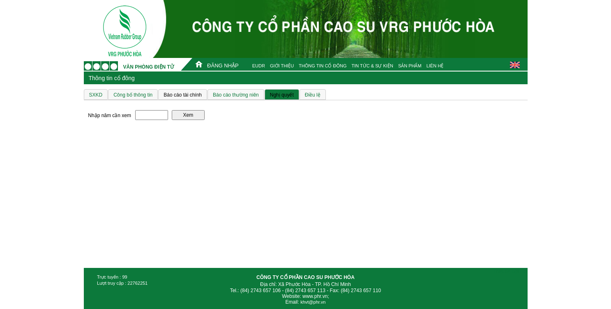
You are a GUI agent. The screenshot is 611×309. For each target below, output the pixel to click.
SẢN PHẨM (410, 65)
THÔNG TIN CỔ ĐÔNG (322, 65)
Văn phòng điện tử (148, 67)
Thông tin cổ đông (112, 78)
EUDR (258, 65)
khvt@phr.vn (312, 302)
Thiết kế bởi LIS (510, 271)
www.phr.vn (314, 296)
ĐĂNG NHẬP (223, 65)
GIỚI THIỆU (282, 65)
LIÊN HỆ (435, 65)
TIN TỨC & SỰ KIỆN (372, 65)
